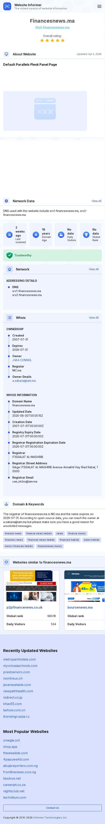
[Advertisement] (52, 79)
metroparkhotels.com (19, 659)
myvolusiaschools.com (20, 666)
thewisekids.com (15, 753)
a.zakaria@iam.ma (24, 380)
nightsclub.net (13, 791)
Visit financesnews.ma (52, 27)
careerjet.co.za (14, 785)
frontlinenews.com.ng (19, 772)
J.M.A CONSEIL (22, 360)
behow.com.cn (14, 710)
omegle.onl (11, 740)
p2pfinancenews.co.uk (24, 607)
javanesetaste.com (17, 685)
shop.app (10, 747)
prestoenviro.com (16, 672)
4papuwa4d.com (16, 759)
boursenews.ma (80, 607)
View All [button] (96, 201)
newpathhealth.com (18, 691)
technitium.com (14, 797)
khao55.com (12, 704)
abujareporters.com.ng (20, 766)
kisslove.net (12, 778)
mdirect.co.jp (12, 697)
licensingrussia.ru (16, 716)
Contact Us (52, 807)
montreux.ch (13, 678)
